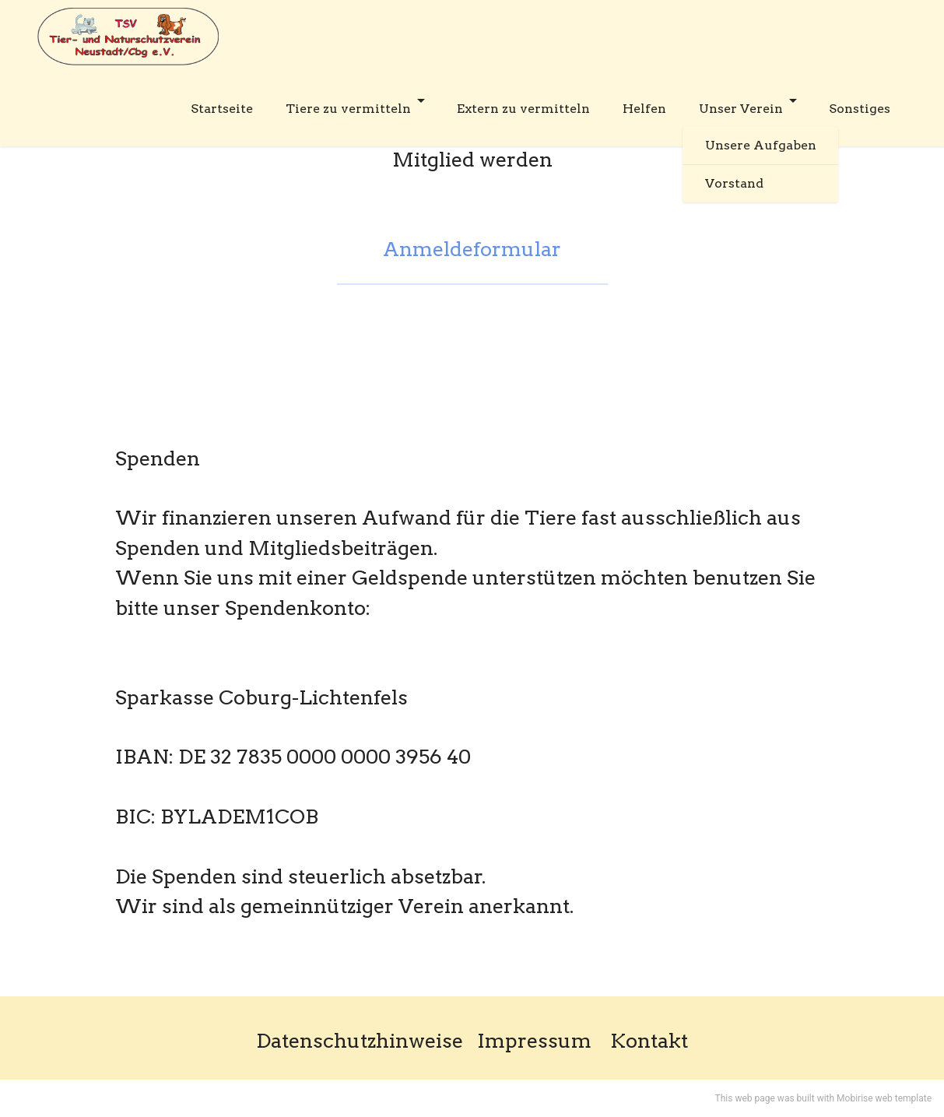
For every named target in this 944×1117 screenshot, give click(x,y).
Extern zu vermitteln (523, 108)
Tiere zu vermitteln (348, 108)
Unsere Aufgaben (760, 145)
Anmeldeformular (472, 249)
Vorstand (734, 183)
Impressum (534, 1040)
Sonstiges (859, 108)
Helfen (644, 108)
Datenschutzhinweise (359, 1040)
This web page (745, 1098)
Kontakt (649, 1040)
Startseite (222, 108)
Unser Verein (741, 108)
